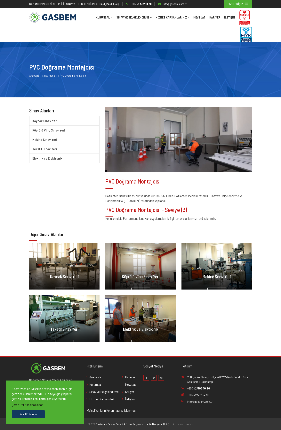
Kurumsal (104, 17)
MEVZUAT (199, 17)
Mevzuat (130, 384)
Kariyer (129, 392)
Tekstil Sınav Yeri (44, 149)
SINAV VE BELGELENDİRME (134, 17)
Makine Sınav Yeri (44, 139)
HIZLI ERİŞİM (238, 4)
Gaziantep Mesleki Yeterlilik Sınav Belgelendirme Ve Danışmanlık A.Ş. (133, 424)
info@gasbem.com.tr (175, 4)
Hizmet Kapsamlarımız (172, 17)
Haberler (130, 377)
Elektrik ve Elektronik (47, 158)
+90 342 (141, 4)
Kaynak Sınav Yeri (44, 121)
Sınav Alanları (49, 75)
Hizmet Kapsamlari (101, 399)
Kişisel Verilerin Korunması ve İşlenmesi (111, 410)
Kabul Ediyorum (28, 414)
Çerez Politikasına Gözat (27, 405)
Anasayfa (34, 75)
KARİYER (214, 17)
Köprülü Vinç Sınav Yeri (48, 130)
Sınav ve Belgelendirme (104, 392)
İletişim (229, 17)
